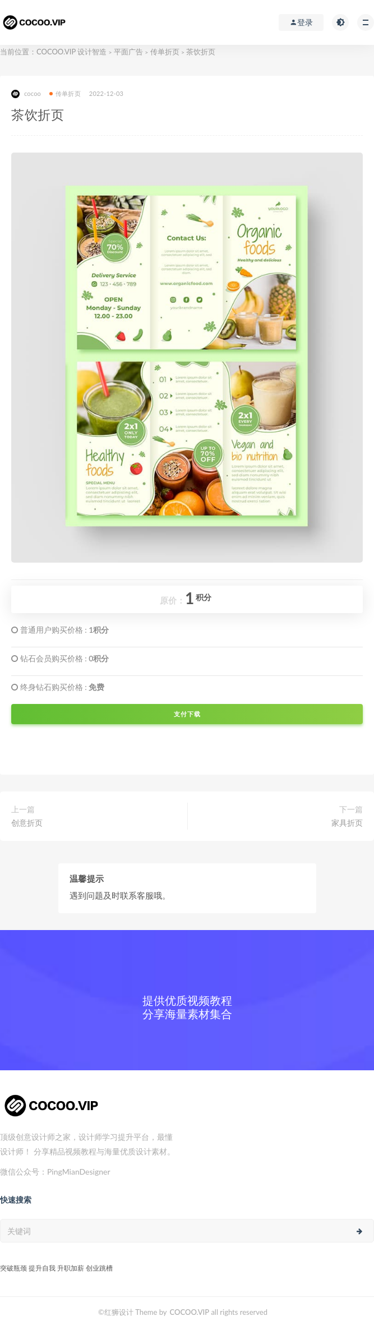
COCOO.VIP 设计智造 (72, 51)
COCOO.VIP (190, 1312)
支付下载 (187, 714)
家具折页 (347, 822)
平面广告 (128, 51)
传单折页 (164, 51)
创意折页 (27, 822)
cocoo (26, 94)
